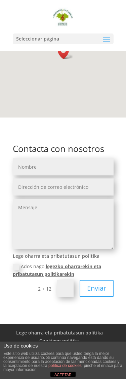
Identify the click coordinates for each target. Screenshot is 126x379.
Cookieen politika (59, 340)
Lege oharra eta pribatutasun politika (59, 332)
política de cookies (65, 365)
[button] (65, 52)
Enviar (96, 288)
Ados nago (57, 270)
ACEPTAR (63, 375)
